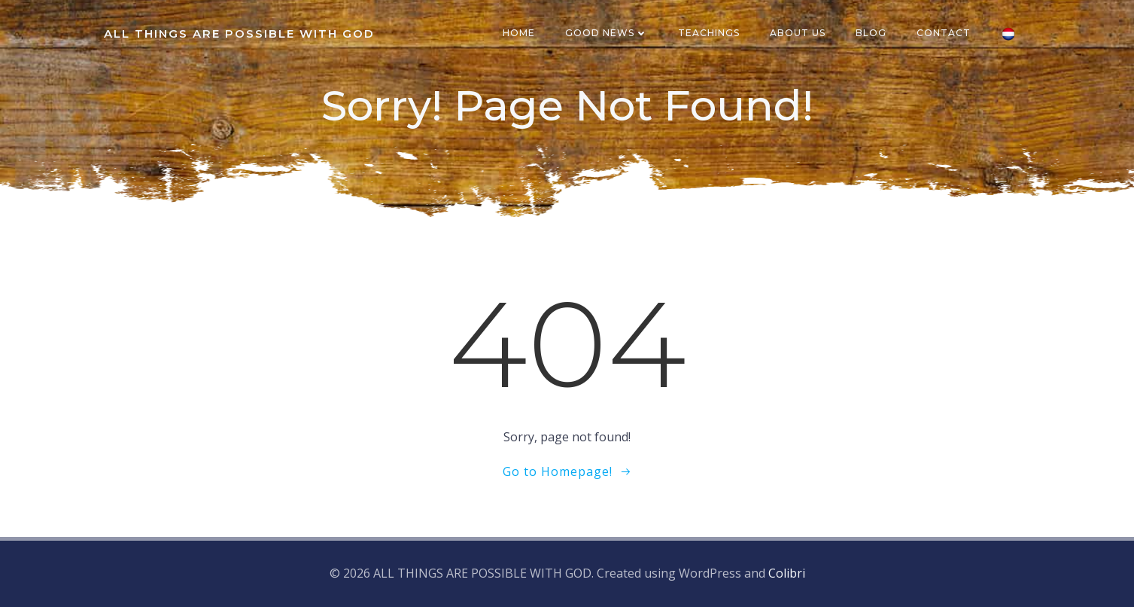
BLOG (871, 32)
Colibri (786, 573)
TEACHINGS (709, 32)
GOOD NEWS (606, 32)
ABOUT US (797, 32)
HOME (519, 32)
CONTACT (944, 32)
